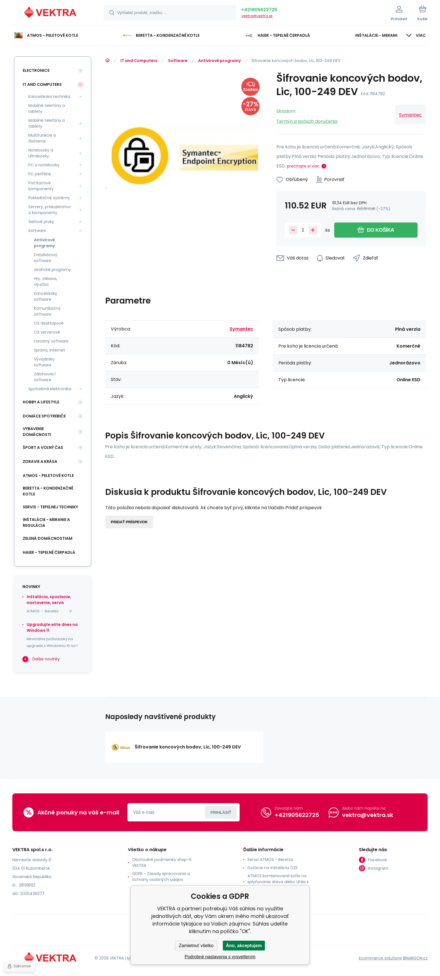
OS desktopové (49, 323)
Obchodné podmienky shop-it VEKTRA (162, 862)
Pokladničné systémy (49, 198)
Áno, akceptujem (244, 945)
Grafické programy (52, 269)
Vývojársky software (44, 362)
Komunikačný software (47, 311)
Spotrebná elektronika (49, 389)
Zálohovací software (45, 377)
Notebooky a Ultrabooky (40, 153)
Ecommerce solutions (380, 958)
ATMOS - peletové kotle (48, 475)
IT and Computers (138, 60)
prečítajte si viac (303, 166)
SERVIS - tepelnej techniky (50, 507)
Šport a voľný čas (43, 447)
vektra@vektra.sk (257, 16)
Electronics (36, 70)
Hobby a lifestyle (41, 402)
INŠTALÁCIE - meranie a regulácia (46, 522)
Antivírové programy (219, 60)
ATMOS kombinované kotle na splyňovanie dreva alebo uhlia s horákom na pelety (278, 881)
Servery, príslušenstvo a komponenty (49, 209)
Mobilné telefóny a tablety (46, 108)
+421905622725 (259, 9)
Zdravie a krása (40, 461)
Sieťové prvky (41, 221)
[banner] (51, 13)
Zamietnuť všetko (196, 945)
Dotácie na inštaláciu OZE (272, 868)
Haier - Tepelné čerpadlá (49, 552)
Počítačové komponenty (41, 186)
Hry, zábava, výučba (45, 281)
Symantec (410, 115)
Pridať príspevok (129, 522)
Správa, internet (49, 350)
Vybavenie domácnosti (37, 431)
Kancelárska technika (49, 96)
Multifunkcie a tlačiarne (42, 138)
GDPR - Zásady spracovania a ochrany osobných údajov (161, 876)
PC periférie (39, 174)
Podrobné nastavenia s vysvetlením (220, 956)
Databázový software (46, 257)
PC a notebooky (43, 165)
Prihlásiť (220, 812)
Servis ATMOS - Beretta (270, 859)
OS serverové (47, 332)
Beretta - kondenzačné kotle (48, 491)
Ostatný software (51, 341)
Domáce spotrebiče (44, 416)
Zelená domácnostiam (47, 538)
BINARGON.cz (415, 958)
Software (177, 60)
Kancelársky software (45, 296)
